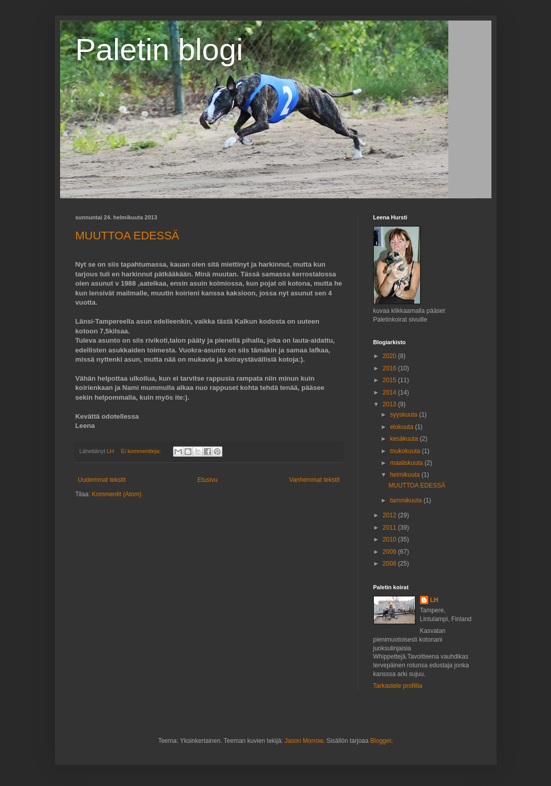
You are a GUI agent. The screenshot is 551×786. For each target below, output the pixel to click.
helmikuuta (405, 474)
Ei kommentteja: (141, 451)
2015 (390, 380)
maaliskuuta (407, 462)
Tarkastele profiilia (398, 685)
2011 (390, 527)
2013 (390, 404)
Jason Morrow (303, 740)
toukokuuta (406, 451)
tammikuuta (406, 500)
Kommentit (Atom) (117, 494)
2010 (390, 539)
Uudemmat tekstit (102, 479)
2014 (390, 392)
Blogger (380, 740)
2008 (390, 563)
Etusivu (207, 479)
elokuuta (402, 427)
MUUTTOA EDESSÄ (127, 235)
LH (434, 600)
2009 (390, 551)
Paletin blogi (159, 49)
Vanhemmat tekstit (314, 479)
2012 (390, 515)
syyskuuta (404, 414)
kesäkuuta (405, 438)
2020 (390, 356)
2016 (390, 368)
